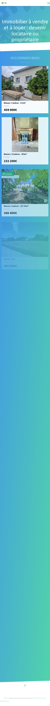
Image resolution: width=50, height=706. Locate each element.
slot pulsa (4, 701)
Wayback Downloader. (40, 698)
